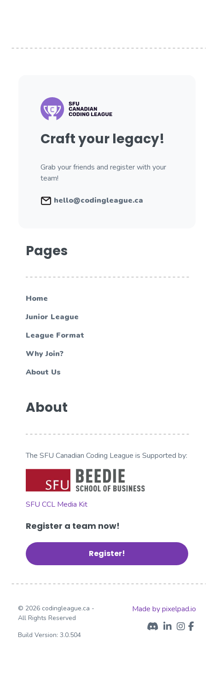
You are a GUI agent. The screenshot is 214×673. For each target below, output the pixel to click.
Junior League (52, 317)
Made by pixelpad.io (164, 609)
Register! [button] (107, 553)
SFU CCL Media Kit (56, 504)
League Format (55, 335)
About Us (43, 372)
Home (37, 298)
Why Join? (45, 354)
